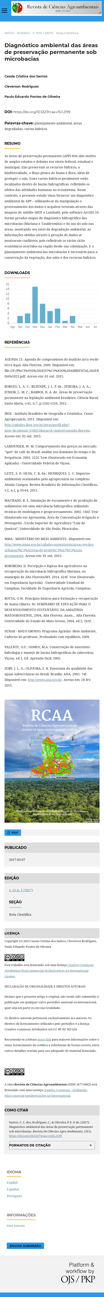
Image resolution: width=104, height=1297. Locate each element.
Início (9, 33)
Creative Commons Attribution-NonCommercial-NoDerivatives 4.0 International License (49, 970)
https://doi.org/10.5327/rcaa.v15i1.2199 (41, 112)
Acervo (23, 33)
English (12, 1182)
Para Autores (16, 1226)
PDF (14, 832)
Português (14, 1196)
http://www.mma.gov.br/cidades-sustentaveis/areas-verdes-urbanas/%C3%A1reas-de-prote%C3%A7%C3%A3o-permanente (49, 550)
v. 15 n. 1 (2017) (42, 33)
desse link (44, 1039)
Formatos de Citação (30, 1145)
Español (13, 1189)
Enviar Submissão (25, 1246)
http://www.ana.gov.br (45, 680)
